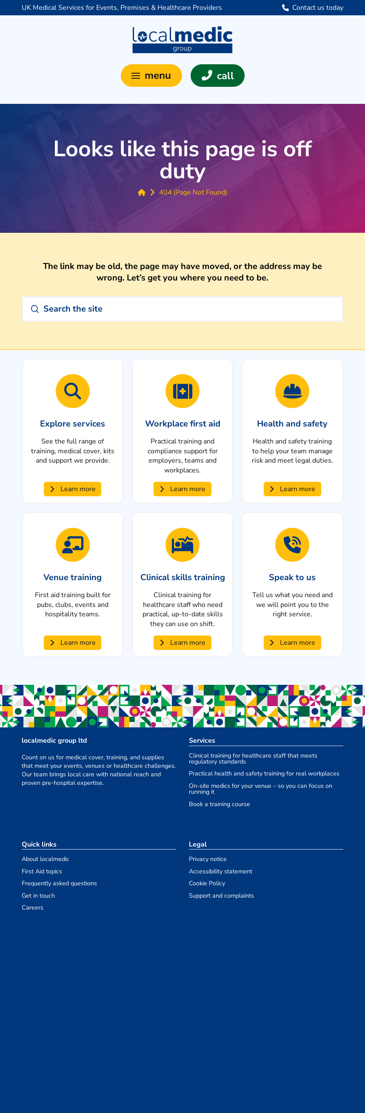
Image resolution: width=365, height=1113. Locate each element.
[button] (151, 75)
